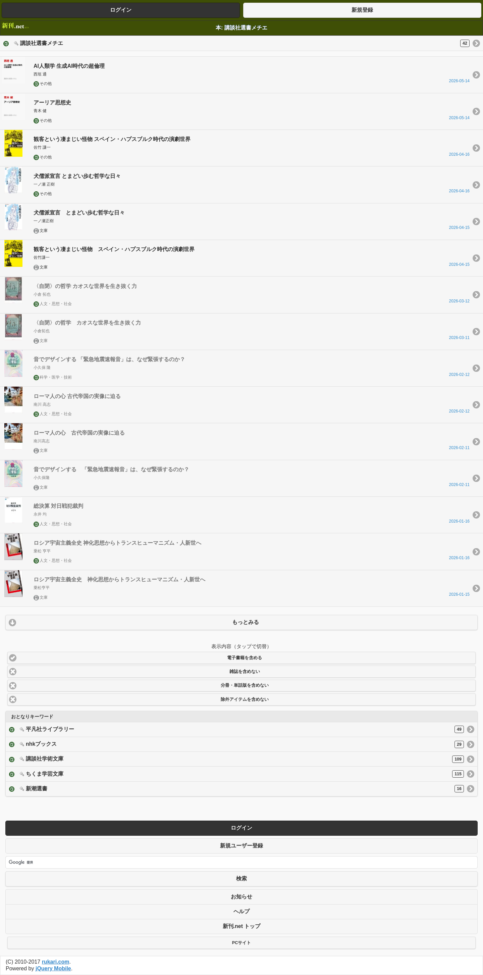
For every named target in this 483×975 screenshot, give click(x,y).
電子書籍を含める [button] (244, 657)
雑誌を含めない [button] (244, 671)
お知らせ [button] (241, 896)
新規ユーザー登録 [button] (241, 845)
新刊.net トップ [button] (242, 926)
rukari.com (55, 962)
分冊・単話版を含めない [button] (245, 685)
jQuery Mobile (53, 968)
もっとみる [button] (245, 622)
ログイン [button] (120, 10)
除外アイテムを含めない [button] (245, 699)
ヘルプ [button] (241, 911)
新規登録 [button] (362, 10)
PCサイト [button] (241, 942)
